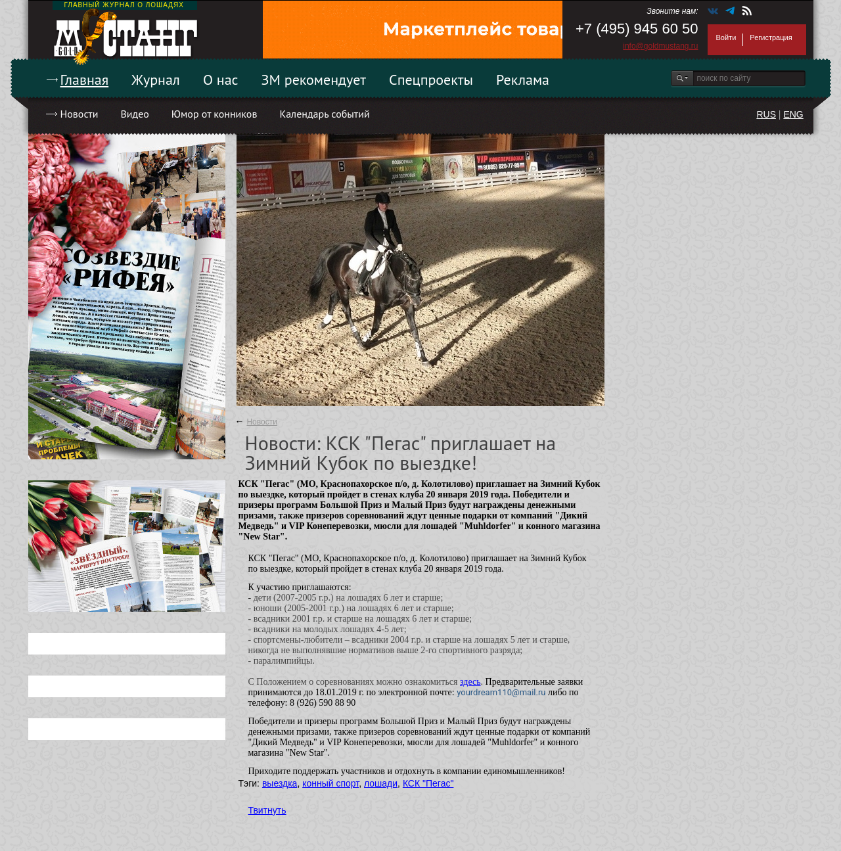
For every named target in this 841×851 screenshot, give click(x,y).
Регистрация (771, 37)
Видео (134, 113)
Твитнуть (267, 810)
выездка (279, 783)
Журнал (155, 79)
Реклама (522, 79)
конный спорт (330, 783)
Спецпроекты (431, 79)
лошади (381, 783)
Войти (726, 37)
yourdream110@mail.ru (501, 692)
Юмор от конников (214, 113)
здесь (470, 682)
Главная (84, 79)
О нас (221, 79)
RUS (766, 114)
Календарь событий (324, 113)
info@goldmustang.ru (660, 46)
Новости (79, 113)
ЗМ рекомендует (314, 79)
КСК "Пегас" (428, 783)
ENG (793, 114)
